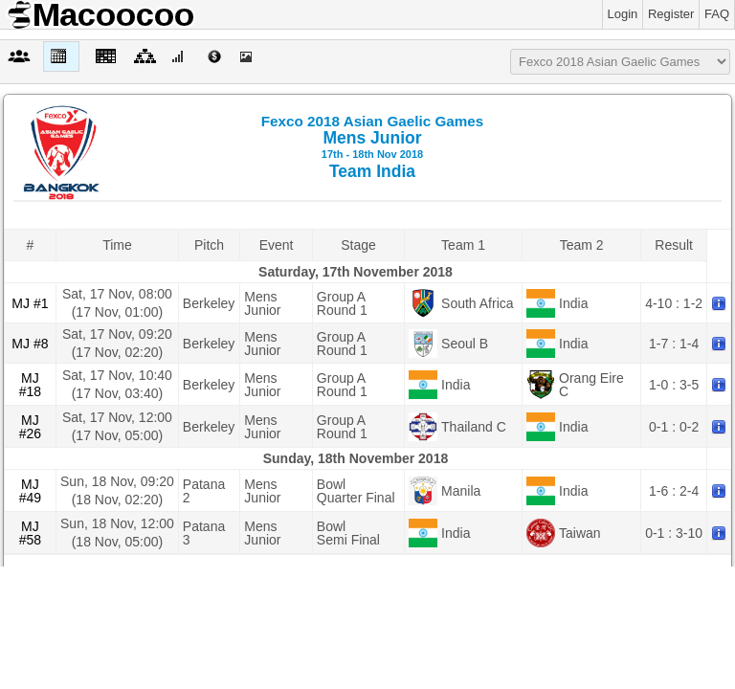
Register (671, 14)
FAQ (716, 14)
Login (623, 14)
